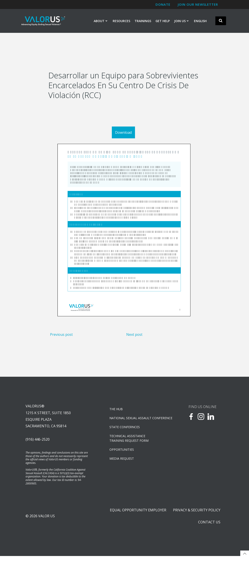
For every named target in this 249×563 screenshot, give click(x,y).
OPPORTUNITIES (122, 454)
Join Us (182, 21)
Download (123, 134)
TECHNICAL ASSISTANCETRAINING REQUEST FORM (129, 442)
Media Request (122, 463)
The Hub (116, 413)
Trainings (143, 21)
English (200, 21)
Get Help (163, 21)
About (101, 21)
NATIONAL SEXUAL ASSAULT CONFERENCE (136, 422)
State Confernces (125, 431)
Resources (121, 21)
